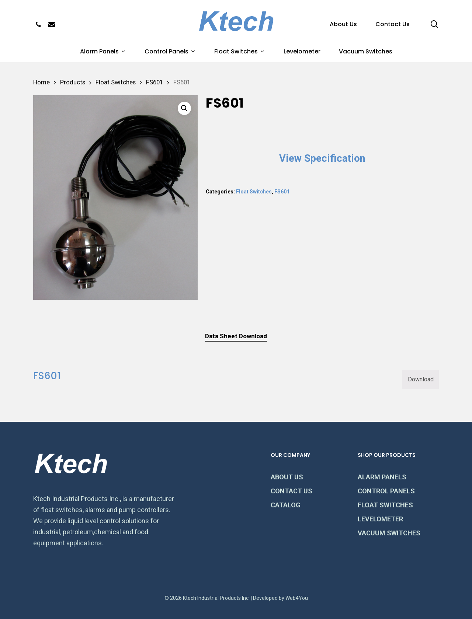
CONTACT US (291, 491)
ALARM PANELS (382, 477)
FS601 (154, 82)
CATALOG (286, 505)
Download (421, 379)
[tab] (236, 336)
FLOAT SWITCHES (385, 505)
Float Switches (116, 82)
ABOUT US (287, 477)
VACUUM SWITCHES (389, 533)
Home (41, 82)
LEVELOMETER (380, 519)
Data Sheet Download (236, 336)
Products (72, 82)
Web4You (296, 598)
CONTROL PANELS (386, 491)
